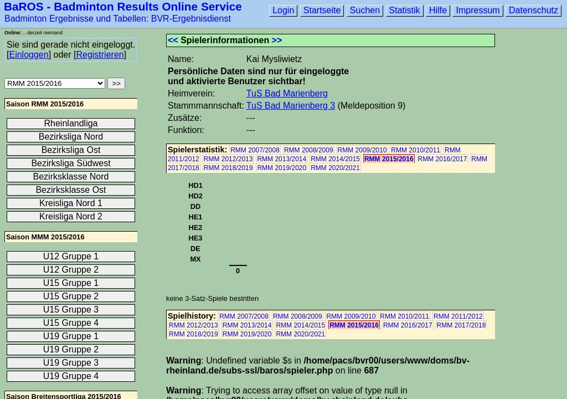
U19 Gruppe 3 (71, 362)
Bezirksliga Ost (71, 150)
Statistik (404, 10)
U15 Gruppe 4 (71, 323)
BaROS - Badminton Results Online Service (123, 6)
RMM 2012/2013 (228, 159)
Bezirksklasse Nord (71, 176)
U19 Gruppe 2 (71, 349)
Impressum (477, 10)
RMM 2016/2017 (442, 159)
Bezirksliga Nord (71, 136)
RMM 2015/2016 (389, 159)
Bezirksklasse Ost (70, 190)
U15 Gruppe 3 (71, 309)
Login (283, 10)
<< (173, 40)
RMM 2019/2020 (281, 168)
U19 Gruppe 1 (71, 336)
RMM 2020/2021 (335, 168)
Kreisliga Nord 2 (70, 216)
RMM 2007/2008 (255, 150)
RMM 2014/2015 (335, 159)
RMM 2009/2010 (362, 150)
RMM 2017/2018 (461, 325)
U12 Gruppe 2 (71, 269)
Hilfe (438, 10)
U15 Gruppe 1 (71, 283)
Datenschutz (533, 10)
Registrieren (99, 54)
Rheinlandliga (71, 123)
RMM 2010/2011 (415, 150)
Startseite (322, 10)
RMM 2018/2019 (228, 168)
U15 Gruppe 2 (71, 296)
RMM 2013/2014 (281, 159)
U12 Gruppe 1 (71, 256)
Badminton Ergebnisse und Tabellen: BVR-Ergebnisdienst (117, 18)
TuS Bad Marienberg (287, 93)
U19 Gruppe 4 (71, 376)
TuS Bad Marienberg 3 (290, 105)
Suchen (365, 10)
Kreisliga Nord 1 (70, 203)
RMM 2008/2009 (308, 150)
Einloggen (28, 54)
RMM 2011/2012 (458, 316)
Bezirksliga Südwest (70, 163)
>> (277, 40)
